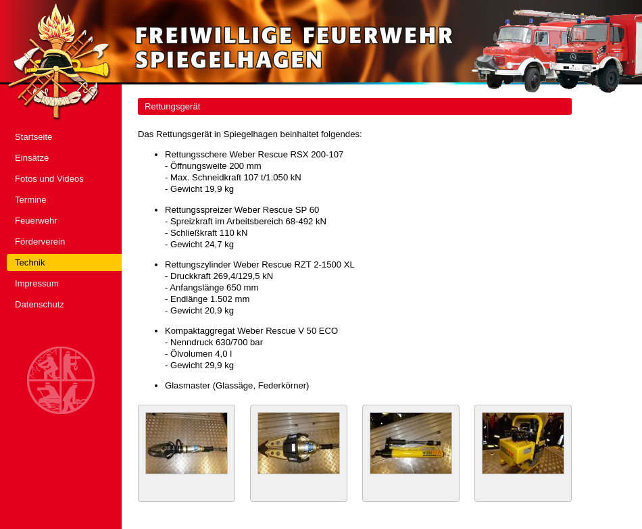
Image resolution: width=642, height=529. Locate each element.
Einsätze (32, 158)
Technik (30, 262)
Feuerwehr (36, 221)
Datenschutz (39, 304)
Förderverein (40, 241)
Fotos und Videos (49, 179)
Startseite (33, 137)
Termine (31, 200)
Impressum (37, 283)
